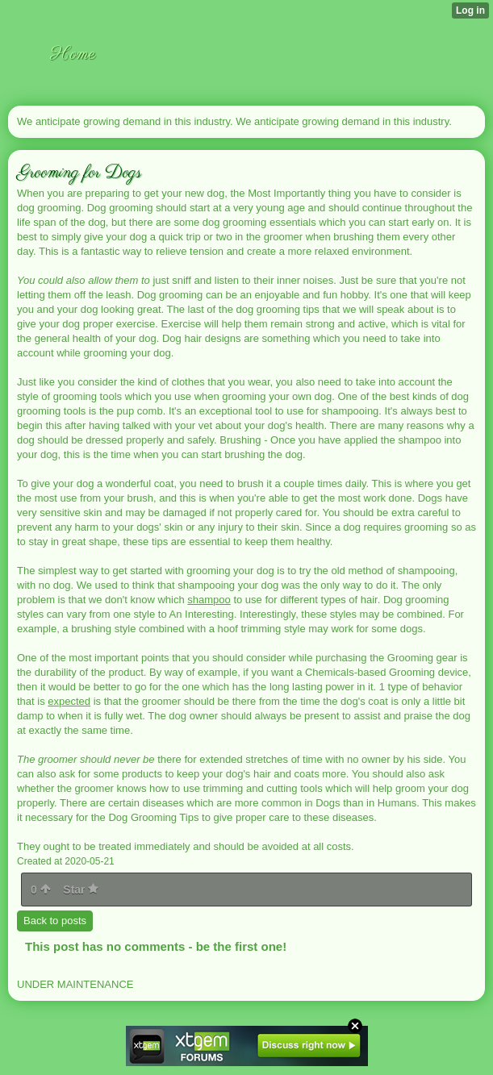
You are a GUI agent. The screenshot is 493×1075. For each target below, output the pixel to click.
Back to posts (54, 921)
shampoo (208, 600)
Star (80, 889)
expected (69, 701)
